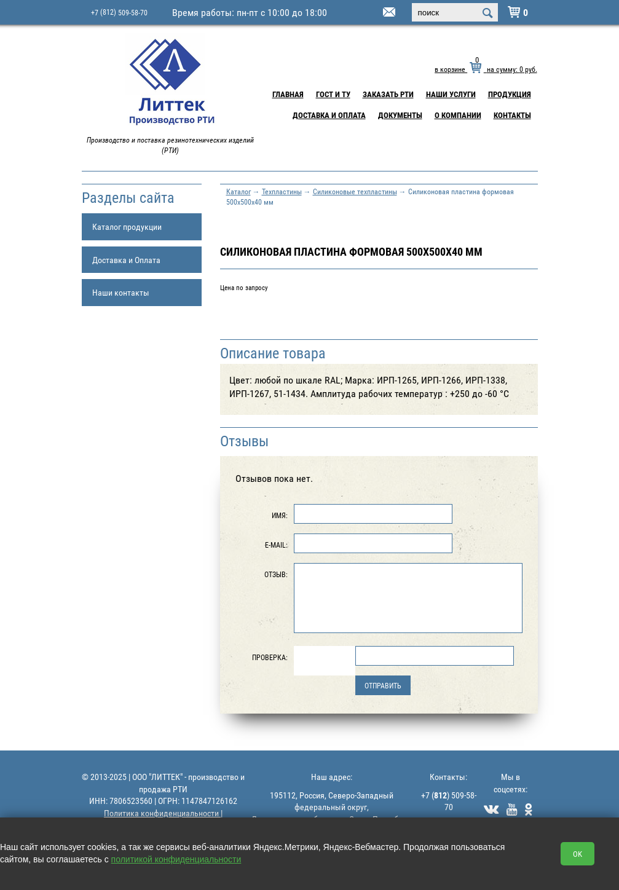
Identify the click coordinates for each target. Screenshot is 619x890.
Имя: (280, 515)
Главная (288, 94)
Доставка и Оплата (329, 114)
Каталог (238, 191)
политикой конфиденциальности (176, 859)
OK (577, 853)
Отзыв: (276, 574)
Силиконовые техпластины (355, 191)
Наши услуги (451, 94)
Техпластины (282, 191)
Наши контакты (120, 292)
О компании (458, 114)
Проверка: (270, 657)
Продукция (509, 94)
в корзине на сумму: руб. (486, 69)
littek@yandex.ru (373, 13)
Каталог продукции (127, 226)
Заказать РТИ (388, 94)
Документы (400, 114)
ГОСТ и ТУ (333, 94)
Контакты (512, 114)
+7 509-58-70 (119, 12)
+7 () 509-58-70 (448, 801)
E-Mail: (276, 544)
